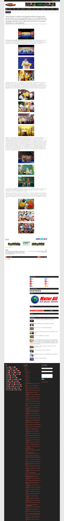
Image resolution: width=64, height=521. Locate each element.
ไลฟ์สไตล (12, 305)
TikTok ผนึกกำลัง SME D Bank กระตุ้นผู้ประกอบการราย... (32, 419)
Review (52, 9)
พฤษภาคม (27, 301)
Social (14, 9)
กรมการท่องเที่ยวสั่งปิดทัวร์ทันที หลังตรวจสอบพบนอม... (32, 473)
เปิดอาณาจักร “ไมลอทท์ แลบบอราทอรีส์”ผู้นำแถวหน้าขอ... (32, 348)
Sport (34, 9)
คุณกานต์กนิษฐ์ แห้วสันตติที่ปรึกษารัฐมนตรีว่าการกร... (32, 490)
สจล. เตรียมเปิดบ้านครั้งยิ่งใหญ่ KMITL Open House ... (32, 350)
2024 (25, 290)
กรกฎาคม (27, 298)
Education (15, 301)
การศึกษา (17, 294)
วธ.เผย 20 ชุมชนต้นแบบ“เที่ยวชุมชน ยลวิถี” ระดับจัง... (32, 430)
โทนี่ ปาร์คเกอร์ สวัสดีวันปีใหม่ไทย (30, 393)
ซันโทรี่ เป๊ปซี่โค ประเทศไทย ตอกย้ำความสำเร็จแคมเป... (32, 399)
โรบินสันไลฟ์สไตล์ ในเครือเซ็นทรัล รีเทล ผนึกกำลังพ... (32, 387)
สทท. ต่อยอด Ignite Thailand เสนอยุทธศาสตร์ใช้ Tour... (32, 395)
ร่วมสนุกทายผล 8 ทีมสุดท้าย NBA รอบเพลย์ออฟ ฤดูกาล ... (32, 415)
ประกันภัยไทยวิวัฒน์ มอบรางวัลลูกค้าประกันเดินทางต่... (32, 428)
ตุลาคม (26, 294)
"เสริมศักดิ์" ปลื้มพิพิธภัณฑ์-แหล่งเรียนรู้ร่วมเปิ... (32, 376)
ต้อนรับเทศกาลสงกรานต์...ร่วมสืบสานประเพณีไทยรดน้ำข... (32, 445)
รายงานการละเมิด (45, 302)
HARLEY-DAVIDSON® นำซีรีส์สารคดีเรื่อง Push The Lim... (32, 404)
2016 (25, 516)
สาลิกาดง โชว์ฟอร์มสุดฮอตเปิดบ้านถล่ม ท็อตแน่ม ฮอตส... (32, 371)
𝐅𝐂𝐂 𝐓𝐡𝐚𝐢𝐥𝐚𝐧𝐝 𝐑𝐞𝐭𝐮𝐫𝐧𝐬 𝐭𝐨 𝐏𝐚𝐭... (30, 372)
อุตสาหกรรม (13, 298)
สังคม (12, 291)
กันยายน (26, 295)
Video (17, 308)
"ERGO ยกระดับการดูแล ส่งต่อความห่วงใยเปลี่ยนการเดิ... (32, 324)
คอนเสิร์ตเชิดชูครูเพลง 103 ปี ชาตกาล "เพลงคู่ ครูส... (32, 311)
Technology (23, 9)
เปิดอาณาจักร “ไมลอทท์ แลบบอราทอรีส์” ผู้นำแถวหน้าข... (32, 337)
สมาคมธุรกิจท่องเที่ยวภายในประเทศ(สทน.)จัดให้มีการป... (32, 345)
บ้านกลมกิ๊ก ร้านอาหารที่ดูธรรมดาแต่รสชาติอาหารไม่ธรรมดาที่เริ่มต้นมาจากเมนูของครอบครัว (52, 67)
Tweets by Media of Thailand (46, 50)
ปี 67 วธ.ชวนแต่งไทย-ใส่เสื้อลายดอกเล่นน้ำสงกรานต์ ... (32, 471)
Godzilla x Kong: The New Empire (30, 491)
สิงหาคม (26, 297)
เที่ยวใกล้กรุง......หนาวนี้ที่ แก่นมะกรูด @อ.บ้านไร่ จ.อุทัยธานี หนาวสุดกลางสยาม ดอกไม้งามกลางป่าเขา (52, 86)
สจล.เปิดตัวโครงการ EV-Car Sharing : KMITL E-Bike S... (32, 469)
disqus (36, 264)
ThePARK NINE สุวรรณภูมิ (29, 369)
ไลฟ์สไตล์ (7, 287)
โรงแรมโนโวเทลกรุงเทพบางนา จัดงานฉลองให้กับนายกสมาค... (32, 462)
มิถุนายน (26, 300)
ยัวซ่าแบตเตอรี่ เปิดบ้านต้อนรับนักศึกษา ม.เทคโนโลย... (32, 495)
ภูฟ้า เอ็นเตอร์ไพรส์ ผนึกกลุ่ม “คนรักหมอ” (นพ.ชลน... (31, 313)
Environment (12, 308)
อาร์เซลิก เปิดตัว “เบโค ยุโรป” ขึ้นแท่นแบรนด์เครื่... (31, 417)
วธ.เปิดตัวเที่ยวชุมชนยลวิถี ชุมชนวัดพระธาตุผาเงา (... (32, 318)
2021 (25, 510)
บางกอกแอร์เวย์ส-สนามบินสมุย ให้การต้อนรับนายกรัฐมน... (32, 406)
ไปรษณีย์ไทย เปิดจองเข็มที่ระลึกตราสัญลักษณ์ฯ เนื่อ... (32, 451)
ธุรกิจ (12, 287)
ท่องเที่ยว (14, 289)
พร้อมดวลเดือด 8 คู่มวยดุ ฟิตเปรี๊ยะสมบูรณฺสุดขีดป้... (32, 339)
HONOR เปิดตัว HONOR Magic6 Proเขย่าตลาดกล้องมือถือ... (32, 456)
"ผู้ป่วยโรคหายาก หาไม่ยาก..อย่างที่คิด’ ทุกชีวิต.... (32, 493)
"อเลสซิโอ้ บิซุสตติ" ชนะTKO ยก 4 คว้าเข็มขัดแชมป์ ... (32, 320)
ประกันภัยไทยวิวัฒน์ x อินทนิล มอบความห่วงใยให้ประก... (32, 460)
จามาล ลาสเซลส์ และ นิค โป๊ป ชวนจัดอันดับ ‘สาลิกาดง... (32, 467)
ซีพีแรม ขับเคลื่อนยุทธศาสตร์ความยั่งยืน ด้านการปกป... (32, 356)
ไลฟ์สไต (19, 310)
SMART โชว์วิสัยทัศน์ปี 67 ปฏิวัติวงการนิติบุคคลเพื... (32, 501)
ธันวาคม (26, 291)
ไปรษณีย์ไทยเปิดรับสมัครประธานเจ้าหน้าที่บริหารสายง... (32, 449)
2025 (25, 288)
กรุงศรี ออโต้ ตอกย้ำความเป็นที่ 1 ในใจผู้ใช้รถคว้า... (32, 453)
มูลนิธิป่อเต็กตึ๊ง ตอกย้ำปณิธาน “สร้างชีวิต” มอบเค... (32, 304)
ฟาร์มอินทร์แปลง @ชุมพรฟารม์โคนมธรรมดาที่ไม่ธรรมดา (52, 90)
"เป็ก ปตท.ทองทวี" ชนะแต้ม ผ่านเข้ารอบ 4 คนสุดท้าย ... (32, 359)
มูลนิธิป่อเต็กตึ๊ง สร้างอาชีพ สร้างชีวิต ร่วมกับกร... (32, 330)
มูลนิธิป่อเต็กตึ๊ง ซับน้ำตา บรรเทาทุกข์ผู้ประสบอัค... (32, 343)
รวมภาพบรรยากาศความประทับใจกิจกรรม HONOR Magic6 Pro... (31, 426)
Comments (54, 45)
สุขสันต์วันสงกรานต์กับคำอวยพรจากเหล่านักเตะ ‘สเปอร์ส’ (32, 391)
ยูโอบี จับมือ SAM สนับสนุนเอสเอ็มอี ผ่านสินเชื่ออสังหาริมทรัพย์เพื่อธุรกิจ (52, 59)
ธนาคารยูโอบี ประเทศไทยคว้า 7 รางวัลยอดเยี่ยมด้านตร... (32, 389)
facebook (39, 264)
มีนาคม (26, 503)
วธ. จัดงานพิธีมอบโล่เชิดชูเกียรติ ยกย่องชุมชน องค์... (32, 365)
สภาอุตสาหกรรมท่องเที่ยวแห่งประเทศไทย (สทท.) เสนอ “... (32, 382)
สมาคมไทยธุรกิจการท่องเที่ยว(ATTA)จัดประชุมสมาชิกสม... (32, 332)
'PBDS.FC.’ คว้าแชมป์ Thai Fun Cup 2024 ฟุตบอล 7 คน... (32, 326)
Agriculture (7, 308)
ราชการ (7, 291)
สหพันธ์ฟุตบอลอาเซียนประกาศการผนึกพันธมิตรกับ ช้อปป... (32, 421)
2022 (25, 509)
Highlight (46, 45)
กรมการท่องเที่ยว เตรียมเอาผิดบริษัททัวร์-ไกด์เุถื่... (32, 434)
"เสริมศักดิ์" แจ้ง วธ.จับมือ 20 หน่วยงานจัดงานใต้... (32, 440)
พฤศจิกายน (27, 293)
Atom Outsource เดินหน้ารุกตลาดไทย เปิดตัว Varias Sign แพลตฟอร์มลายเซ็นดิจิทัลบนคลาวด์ (52, 94)
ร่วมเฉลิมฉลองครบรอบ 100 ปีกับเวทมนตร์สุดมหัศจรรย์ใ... (32, 408)
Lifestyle (37, 9)
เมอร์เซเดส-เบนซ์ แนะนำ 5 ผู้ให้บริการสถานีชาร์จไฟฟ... (32, 447)
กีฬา (16, 291)
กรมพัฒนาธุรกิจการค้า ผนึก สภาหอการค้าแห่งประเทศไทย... (32, 464)
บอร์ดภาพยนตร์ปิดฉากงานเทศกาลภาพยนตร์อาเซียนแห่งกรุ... (32, 499)
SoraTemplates (10, 519)
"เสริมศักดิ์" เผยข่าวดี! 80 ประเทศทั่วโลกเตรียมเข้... (32, 480)
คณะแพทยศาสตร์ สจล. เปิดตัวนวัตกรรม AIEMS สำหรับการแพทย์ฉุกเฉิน (52, 55)
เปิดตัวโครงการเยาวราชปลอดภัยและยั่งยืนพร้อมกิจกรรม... (32, 316)
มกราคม (26, 506)
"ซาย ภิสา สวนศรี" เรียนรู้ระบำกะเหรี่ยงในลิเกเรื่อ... (32, 436)
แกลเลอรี (7, 305)
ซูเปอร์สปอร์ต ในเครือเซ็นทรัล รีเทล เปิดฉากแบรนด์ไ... (32, 412)
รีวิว (10, 301)
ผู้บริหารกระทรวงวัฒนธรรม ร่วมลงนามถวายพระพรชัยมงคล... (32, 485)
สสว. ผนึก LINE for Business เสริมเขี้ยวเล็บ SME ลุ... (32, 478)
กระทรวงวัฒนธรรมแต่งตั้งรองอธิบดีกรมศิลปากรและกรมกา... (32, 438)
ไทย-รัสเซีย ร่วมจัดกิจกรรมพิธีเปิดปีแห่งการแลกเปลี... (32, 309)
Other (48, 9)
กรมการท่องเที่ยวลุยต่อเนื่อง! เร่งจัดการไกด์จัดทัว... (32, 375)
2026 (25, 287)
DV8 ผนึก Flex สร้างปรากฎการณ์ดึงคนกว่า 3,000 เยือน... (32, 482)
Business (10, 9)
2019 (25, 513)
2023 (25, 508)
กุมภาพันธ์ (27, 504)
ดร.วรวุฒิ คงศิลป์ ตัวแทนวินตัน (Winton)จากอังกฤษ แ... (32, 334)
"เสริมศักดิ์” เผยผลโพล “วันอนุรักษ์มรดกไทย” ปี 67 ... (32, 497)
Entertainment (29, 9)
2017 (25, 515)
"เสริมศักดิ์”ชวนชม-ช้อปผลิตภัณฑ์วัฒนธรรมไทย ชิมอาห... (32, 341)
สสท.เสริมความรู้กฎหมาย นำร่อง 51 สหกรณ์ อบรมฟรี (32, 475)
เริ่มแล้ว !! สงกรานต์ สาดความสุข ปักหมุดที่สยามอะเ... (32, 380)
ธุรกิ (14, 310)
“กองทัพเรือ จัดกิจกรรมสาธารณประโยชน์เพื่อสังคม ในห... (32, 442)
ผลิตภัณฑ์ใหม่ (8, 289)
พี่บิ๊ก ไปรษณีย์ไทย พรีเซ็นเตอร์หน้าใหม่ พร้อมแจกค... (32, 423)
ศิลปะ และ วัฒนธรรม (8, 310)
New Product (43, 9)
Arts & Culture (18, 305)
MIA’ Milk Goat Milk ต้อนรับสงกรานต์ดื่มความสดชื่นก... (32, 385)
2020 (25, 512)
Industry (12, 303)
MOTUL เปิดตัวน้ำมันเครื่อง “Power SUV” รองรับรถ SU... (32, 432)
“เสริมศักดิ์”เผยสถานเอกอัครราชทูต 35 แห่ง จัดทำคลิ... (32, 378)
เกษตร (12, 294)
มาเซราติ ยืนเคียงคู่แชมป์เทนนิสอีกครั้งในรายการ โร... (32, 401)
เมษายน (26, 302)
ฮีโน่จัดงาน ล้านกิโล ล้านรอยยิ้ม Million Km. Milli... (32, 307)
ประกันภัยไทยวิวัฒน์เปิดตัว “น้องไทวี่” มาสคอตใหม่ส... (32, 458)
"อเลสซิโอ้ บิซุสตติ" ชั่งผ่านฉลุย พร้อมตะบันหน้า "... (32, 322)
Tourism (18, 9)
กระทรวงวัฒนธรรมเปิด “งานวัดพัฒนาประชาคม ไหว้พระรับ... (32, 361)
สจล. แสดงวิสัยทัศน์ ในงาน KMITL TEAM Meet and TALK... (32, 329)
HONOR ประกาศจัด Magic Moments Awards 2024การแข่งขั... (31, 397)
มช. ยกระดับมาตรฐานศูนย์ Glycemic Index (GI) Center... (32, 410)
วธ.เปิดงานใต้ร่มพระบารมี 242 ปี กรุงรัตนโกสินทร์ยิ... (32, 354)
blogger (33, 264)
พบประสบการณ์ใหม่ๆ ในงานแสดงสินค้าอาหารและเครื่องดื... (32, 367)
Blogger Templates (18, 519)
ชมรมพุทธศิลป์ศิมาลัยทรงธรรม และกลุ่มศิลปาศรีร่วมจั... (32, 488)
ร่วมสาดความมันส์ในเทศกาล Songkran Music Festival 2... (32, 352)
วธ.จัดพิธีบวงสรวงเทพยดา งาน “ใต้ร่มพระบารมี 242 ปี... (32, 363)
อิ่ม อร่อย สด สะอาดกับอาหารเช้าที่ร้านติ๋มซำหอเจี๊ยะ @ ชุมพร (52, 63)
